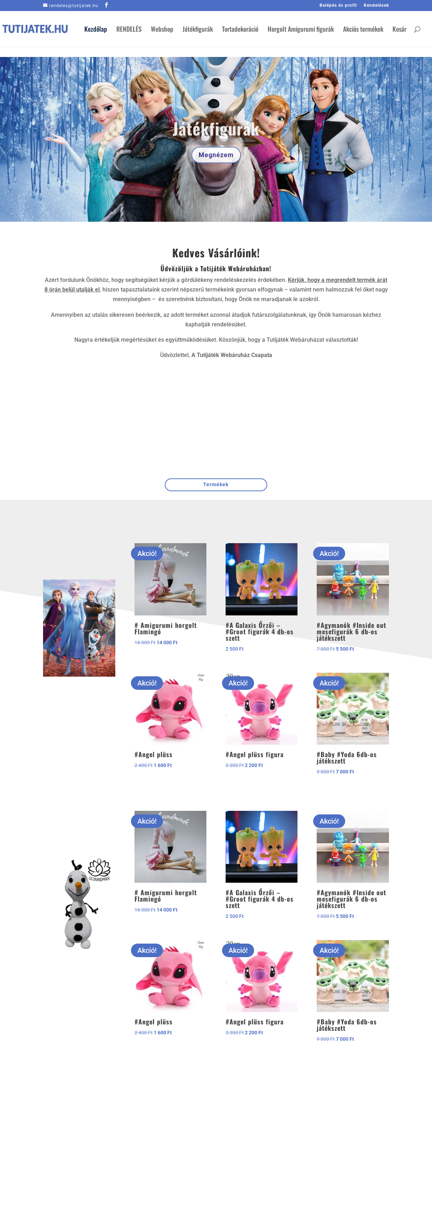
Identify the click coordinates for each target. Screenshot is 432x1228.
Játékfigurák (198, 29)
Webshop (162, 29)
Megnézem (216, 165)
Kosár (399, 29)
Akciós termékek (363, 29)
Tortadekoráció (240, 29)
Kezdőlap (95, 29)
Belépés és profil (338, 5)
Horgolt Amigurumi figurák (301, 29)
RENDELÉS (129, 29)
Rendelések (376, 5)
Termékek (215, 484)
